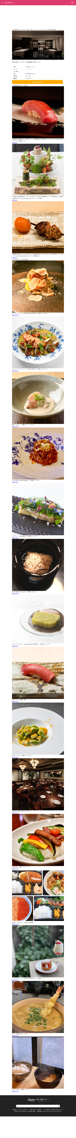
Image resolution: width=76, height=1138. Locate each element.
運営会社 (15, 1109)
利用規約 (39, 1109)
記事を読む (14, 142)
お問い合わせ (33, 1109)
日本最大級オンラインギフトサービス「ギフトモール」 (48, 1111)
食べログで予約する (37, 82)
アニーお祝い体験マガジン (8, 2)
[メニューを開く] (72, 3)
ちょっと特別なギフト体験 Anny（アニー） (53, 1109)
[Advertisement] (38, 16)
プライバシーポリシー (23, 1109)
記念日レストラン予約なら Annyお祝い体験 (25, 1111)
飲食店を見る (15, 315)
